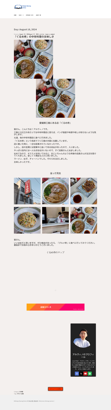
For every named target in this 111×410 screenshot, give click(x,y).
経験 (22, 393)
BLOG (20, 15)
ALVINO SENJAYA (33, 401)
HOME (15, 15)
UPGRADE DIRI (29, 15)
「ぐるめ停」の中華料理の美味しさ (34, 36)
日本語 (21, 391)
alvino (42, 34)
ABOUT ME (38, 15)
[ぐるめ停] (55, 265)
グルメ (19, 393)
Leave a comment (50, 34)
